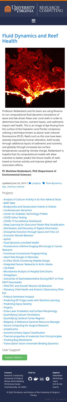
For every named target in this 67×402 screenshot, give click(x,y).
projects (36, 183)
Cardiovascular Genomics (18, 210)
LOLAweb (9, 268)
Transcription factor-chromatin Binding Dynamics (31, 343)
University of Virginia (49, 392)
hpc (4, 186)
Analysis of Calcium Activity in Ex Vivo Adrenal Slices (32, 199)
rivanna (11, 186)
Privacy (33, 395)
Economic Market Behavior (19, 235)
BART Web (9, 203)
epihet (7, 239)
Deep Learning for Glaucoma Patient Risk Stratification (34, 224)
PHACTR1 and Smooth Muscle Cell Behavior (28, 286)
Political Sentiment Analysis (19, 296)
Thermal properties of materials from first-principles (33, 336)
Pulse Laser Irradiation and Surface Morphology (30, 311)
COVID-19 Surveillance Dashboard (22, 221)
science (20, 186)
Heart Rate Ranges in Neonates (21, 257)
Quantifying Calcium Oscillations (22, 314)
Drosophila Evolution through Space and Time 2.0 (31, 231)
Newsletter (57, 375)
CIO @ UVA (57, 384)
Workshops (58, 378)
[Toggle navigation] (33, 21)
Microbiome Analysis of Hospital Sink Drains (28, 271)
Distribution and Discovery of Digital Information (31, 228)
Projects (8, 307)
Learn (55, 381)
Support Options (14, 357)
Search (56, 387)
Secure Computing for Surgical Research (26, 325)
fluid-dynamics (53, 183)
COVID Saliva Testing (15, 217)
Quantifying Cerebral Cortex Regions (24, 318)
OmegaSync (10, 275)
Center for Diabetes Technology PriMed (25, 213)
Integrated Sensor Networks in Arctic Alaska (28, 264)
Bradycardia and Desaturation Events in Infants (30, 206)
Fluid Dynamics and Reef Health (30, 38)
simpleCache (11, 329)
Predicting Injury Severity (18, 304)
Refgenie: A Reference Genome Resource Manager (32, 322)
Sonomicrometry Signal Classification (24, 332)
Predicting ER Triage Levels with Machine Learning (32, 300)
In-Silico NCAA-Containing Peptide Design (27, 260)
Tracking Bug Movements (18, 340)
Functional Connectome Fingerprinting (25, 253)
